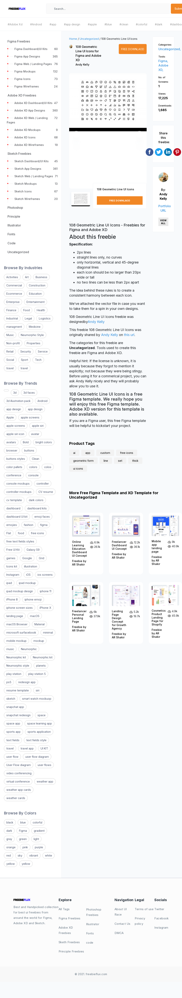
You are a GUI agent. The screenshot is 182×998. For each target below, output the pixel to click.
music (10, 649)
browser (11, 450)
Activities (12, 277)
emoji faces (42, 516)
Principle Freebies (71, 951)
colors (33, 467)
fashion (28, 524)
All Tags (64, 909)
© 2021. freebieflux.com (91, 974)
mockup (38, 640)
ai (74, 452)
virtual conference (18, 781)
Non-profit (13, 343)
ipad (9, 583)
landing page (14, 616)
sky (20, 855)
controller (43, 483)
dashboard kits (37, 508)
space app (13, 723)
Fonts (90, 933)
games (10, 558)
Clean (35, 458)
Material (39, 624)
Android (42, 401)
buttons (29, 450)
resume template (17, 690)
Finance (11, 310)
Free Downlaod (132, 49)
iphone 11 (45, 591)
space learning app (39, 723)
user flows (44, 765)
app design (13, 409)
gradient (39, 830)
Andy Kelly (82, 64)
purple (39, 847)
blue (23, 822)
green (23, 839)
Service (43, 351)
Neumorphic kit (16, 657)
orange (11, 847)
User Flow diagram (18, 765)
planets (41, 665)
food (21, 533)
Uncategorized (89, 38)
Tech (38, 359)
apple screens (30, 417)
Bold (26, 442)
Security (25, 351)
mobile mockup (16, 640)
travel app (27, 748)
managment (14, 326)
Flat (8, 533)
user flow (12, 756)
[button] (76, 134)
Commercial (14, 285)
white (48, 855)
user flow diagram (37, 756)
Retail (9, 351)
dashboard (13, 508)
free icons (37, 533)
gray (9, 839)
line (106, 460)
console (33, 475)
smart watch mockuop (36, 698)
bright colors (44, 442)
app (87, 452)
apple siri (38, 425)
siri (37, 690)
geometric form (83, 460)
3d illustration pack (18, 401)
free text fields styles (20, 541)
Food (26, 310)
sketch (10, 698)
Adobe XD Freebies (66, 930)
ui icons (78, 468)
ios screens (45, 574)
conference (13, 475)
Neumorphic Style (32, 335)
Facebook (161, 918)
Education (35, 293)
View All (163, 222)
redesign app (27, 682)
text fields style (36, 740)
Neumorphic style (17, 665)
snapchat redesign (18, 715)
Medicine (35, 326)
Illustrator (92, 924)
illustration (30, 566)
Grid (41, 558)
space (41, 715)
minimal (48, 632)
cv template (14, 500)
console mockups (18, 483)
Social (10, 359)
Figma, (163, 61)
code (89, 942)
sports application (39, 731)
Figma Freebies (70, 918)
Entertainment (36, 302)
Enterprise (13, 302)
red (8, 855)
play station (13, 673)
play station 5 (37, 673)
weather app (45, 781)
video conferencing (19, 773)
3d (15, 392)
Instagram (12, 574)
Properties (33, 343)
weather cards (15, 798)
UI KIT (44, 748)
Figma (23, 830)
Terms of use (144, 909)
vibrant (33, 855)
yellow (10, 863)
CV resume (45, 491)
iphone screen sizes (19, 607)
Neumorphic (29, 649)
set (120, 460)
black (9, 822)
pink (25, 847)
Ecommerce (14, 293)
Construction (37, 285)
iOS (28, 574)
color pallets (14, 467)
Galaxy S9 (33, 549)
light (36, 839)
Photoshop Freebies (93, 912)
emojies (11, 524)
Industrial (12, 318)
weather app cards (18, 789)
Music (10, 335)
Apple (10, 417)
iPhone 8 (12, 599)
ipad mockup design (19, 591)
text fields (12, 740)
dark (9, 830)
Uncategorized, (169, 49)
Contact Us (122, 924)
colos (47, 467)
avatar (35, 434)
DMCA (119, 933)
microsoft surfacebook (21, 632)
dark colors (36, 500)
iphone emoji (33, 599)
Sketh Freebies (69, 942)
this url (129, 335)
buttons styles (15, 458)
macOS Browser (16, 624)
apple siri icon (15, 434)
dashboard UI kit (16, 516)
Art (27, 277)
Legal (28, 318)
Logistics (45, 318)
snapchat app (15, 707)
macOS (34, 616)
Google (27, 558)
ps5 (8, 682)
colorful (37, 822)
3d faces (29, 392)
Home (73, 38)
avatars (11, 442)
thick (135, 460)
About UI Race (121, 911)
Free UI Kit (13, 549)
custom (105, 452)
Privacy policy (140, 921)
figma (43, 524)
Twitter (159, 909)
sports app (13, 731)
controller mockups (19, 491)
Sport (24, 359)
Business (41, 277)
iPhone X (45, 607)
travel (10, 368)
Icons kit (11, 566)
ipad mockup (27, 583)
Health (41, 310)
